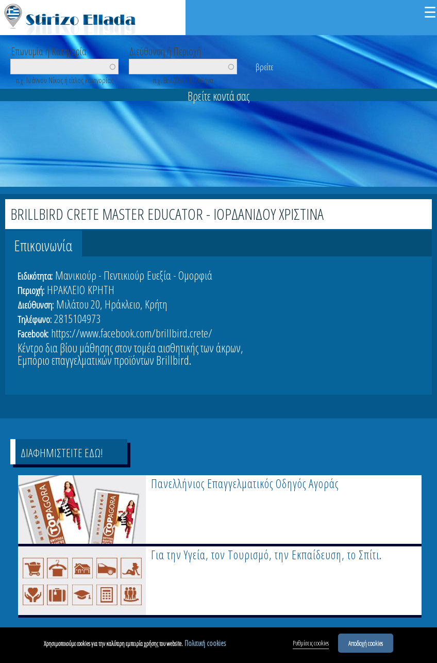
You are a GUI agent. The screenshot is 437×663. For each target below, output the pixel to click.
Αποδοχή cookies (365, 645)
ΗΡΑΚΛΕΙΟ (66, 289)
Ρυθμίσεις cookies (311, 645)
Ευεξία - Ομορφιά (179, 275)
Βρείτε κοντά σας (218, 96)
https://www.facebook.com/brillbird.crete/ (131, 333)
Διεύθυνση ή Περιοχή (165, 50)
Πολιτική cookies (205, 646)
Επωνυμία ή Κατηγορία (49, 50)
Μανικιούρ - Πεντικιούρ (99, 275)
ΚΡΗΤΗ (101, 289)
